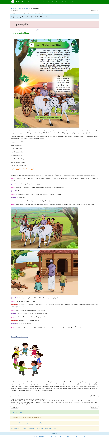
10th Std (35, 2)
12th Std (48, 2)
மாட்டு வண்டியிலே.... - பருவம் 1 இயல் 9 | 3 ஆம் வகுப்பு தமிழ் (26, 423)
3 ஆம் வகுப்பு (18, 8)
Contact (52, 436)
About (70, 2)
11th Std (41, 2)
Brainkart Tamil (21, 2)
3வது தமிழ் (25, 8)
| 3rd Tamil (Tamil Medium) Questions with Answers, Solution (30, 412)
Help (56, 436)
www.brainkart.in (60, 439)
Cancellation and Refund (65, 436)
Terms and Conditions (34, 436)
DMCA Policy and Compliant (45, 436)
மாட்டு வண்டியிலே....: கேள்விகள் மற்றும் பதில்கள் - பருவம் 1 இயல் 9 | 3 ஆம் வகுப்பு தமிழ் (33, 428)
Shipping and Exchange (75, 436)
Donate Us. (83, 436)
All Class (63, 2)
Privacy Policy (26, 436)
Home (29, 2)
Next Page (94, 10)
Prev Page (14, 10)
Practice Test (55, 2)
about (58, 436)
